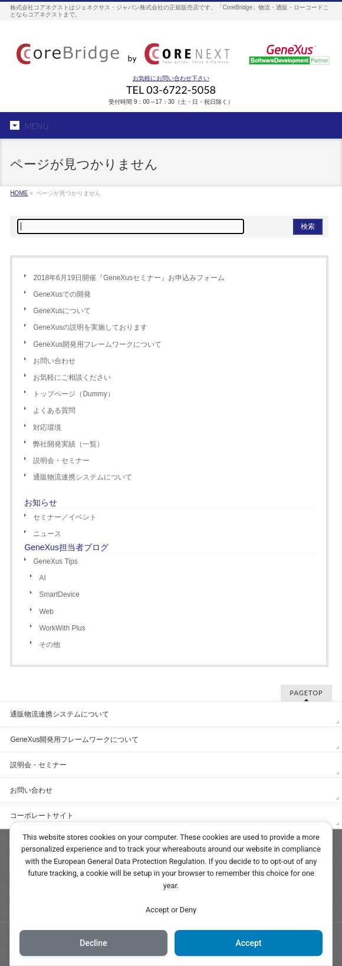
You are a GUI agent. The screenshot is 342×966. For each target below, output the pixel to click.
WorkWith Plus (62, 628)
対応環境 (47, 427)
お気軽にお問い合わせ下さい (171, 78)
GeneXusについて (62, 311)
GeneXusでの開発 (62, 294)
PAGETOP (306, 692)
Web (46, 611)
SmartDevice (59, 594)
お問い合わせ (54, 361)
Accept (249, 943)
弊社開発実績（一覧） (68, 444)
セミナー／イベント (65, 517)
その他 (49, 644)
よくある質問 (54, 410)
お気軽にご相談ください (72, 377)
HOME (19, 193)
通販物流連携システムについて (82, 477)
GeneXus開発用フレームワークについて (97, 344)
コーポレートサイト (42, 815)
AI (42, 578)
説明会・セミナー (61, 460)
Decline (93, 943)
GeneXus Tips (55, 561)
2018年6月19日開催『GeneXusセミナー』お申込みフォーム (129, 278)
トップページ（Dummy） (73, 394)
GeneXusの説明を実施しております (90, 327)
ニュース (47, 534)
